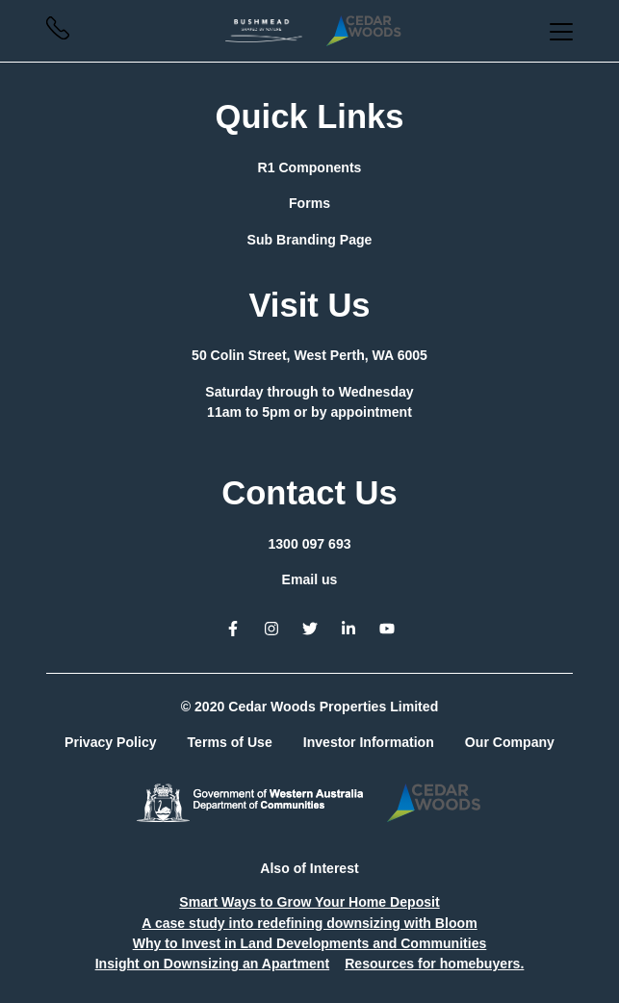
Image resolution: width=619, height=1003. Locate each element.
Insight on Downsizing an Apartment (212, 963)
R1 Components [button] (310, 167)
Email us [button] (310, 579)
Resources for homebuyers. (434, 963)
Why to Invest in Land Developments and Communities (310, 943)
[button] (57, 34)
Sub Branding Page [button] (310, 239)
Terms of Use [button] (230, 742)
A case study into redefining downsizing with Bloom (309, 923)
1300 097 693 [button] (309, 544)
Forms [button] (309, 203)
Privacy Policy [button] (110, 742)
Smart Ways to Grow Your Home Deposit (309, 902)
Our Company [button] (510, 742)
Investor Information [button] (368, 742)
